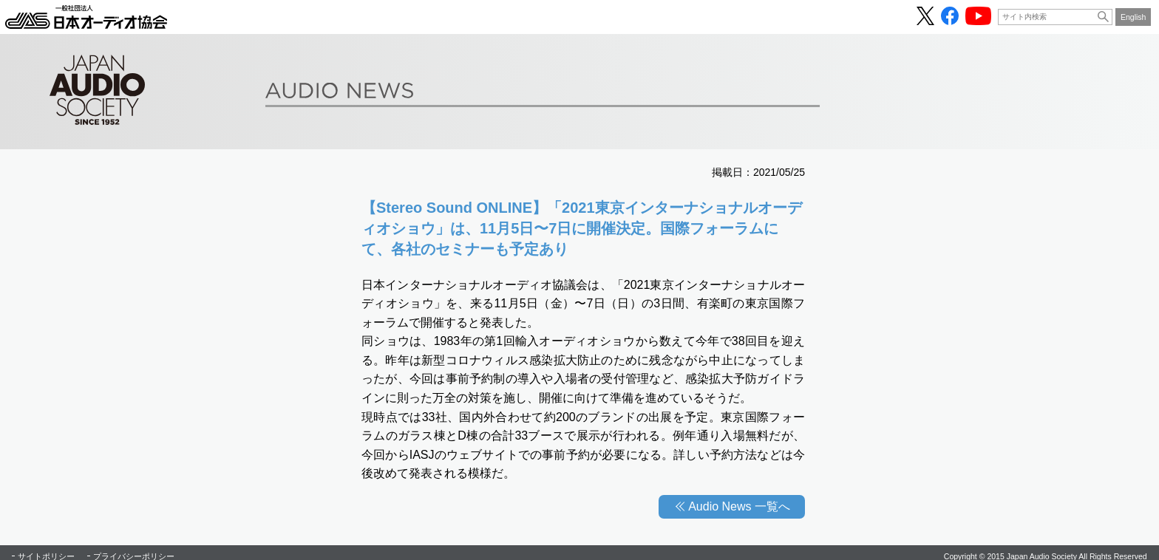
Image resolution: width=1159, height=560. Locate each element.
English (1133, 17)
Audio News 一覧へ (739, 506)
